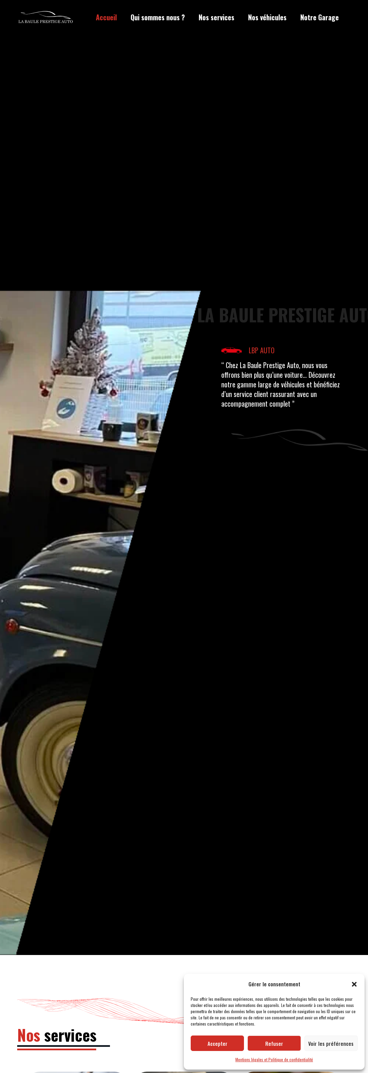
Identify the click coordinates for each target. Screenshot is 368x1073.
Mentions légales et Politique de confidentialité (274, 1059)
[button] (354, 984)
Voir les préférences (331, 1043)
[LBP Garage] (45, 17)
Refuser (274, 1043)
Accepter (217, 1043)
